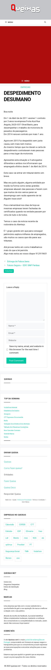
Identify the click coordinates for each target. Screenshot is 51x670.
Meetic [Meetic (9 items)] (16, 538)
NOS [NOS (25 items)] (34, 538)
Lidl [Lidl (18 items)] (7, 538)
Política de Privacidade (24, 500)
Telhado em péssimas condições (16, 427)
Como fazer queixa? (13, 468)
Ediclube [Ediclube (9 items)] (9, 531)
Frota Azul (9, 271)
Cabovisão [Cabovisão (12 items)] (10, 525)
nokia (6, 437)
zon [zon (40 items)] (18, 558)
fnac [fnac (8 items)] (40, 531)
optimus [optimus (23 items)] (9, 545)
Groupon (7, 414)
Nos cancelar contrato (12, 430)
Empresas (25, 87)
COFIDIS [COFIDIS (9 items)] (22, 525)
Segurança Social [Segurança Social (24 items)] (12, 551)
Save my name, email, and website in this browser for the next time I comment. (26, 349)
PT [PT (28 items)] (31, 545)
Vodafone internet (10, 407)
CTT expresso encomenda (13, 417)
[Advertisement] (25, 51)
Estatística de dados (11, 411)
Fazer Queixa (10, 481)
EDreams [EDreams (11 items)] (29, 531)
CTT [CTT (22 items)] (32, 525)
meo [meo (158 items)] (26, 538)
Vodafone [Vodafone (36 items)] (38, 551)
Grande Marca (9, 434)
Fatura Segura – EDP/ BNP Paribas (23, 265)
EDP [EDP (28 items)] (19, 531)
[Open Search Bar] (45, 22)
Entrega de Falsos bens (18, 261)
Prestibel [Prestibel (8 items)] (20, 545)
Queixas (7, 461)
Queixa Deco (10, 487)
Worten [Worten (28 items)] (8, 558)
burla (6, 421)
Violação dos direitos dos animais (17, 424)
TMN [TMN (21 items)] (26, 551)
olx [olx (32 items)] (43, 538)
